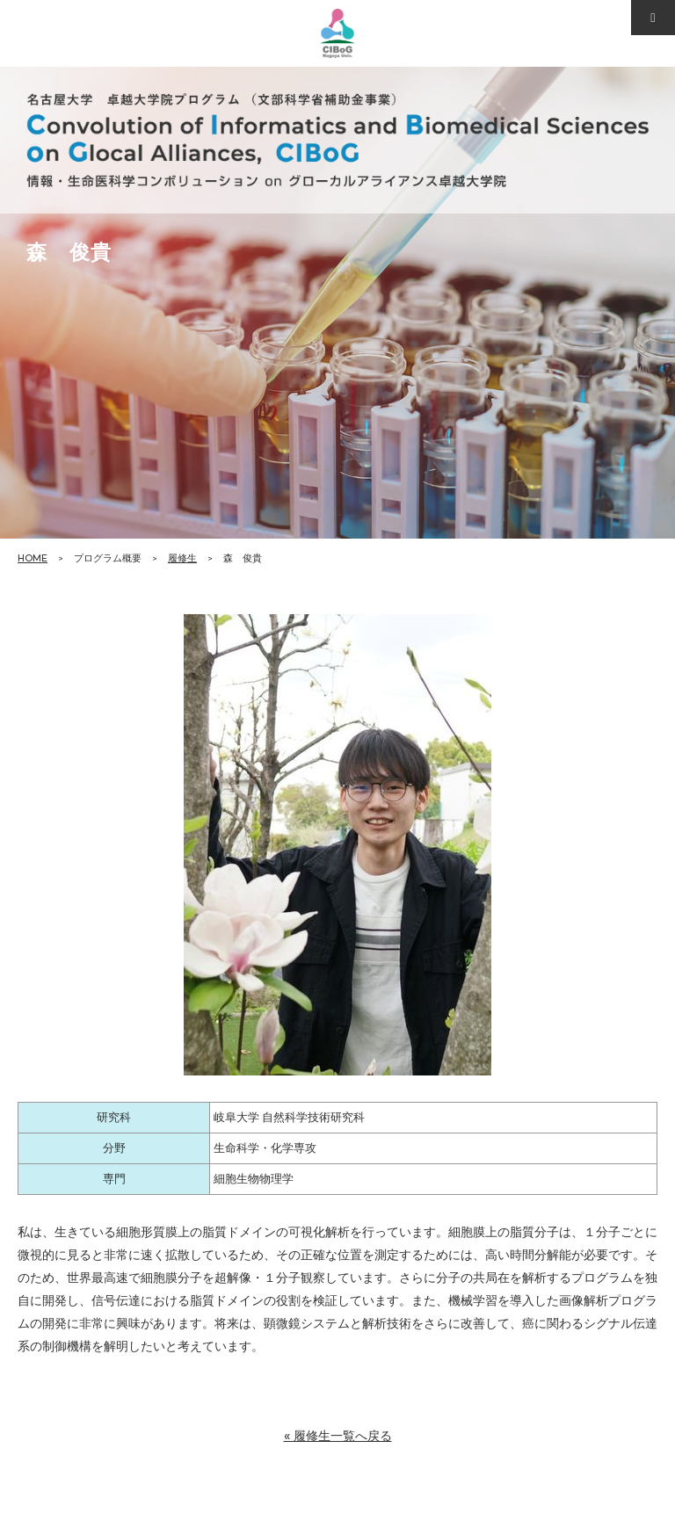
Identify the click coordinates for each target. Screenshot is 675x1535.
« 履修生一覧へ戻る (338, 1436)
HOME (32, 558)
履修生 (182, 558)
